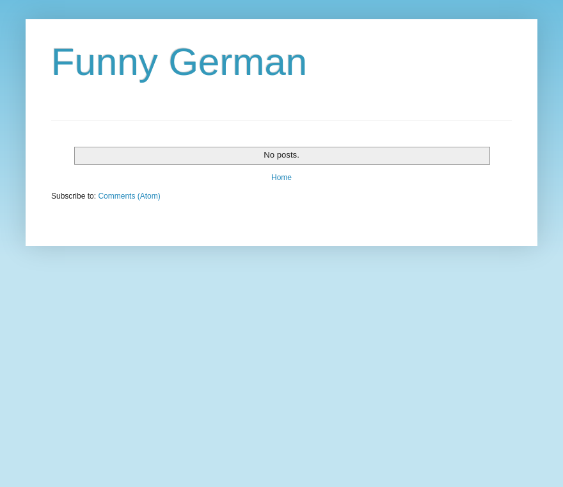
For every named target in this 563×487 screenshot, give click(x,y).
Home (281, 177)
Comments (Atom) (129, 196)
